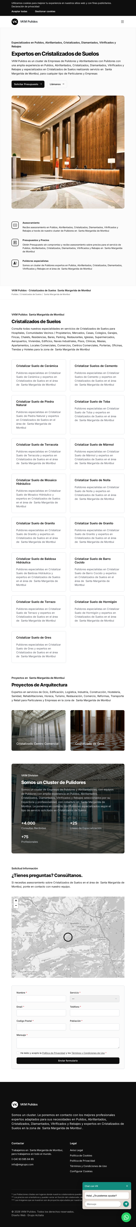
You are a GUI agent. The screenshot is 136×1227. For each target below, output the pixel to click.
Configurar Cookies (81, 1171)
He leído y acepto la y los (63, 1053)
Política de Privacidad (53, 1053)
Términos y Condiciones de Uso (88, 1053)
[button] (68, 937)
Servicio (75, 992)
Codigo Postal (25, 1020)
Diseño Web (18, 1215)
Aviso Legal (76, 1150)
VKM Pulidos (24, 21)
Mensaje (22, 1035)
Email (20, 1006)
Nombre (22, 992)
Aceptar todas (19, 11)
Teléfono (75, 1006)
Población (76, 1020)
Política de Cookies (81, 1155)
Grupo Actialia (35, 1215)
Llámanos (57, 84)
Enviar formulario (68, 1060)
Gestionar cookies (45, 11)
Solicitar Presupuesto (28, 84)
